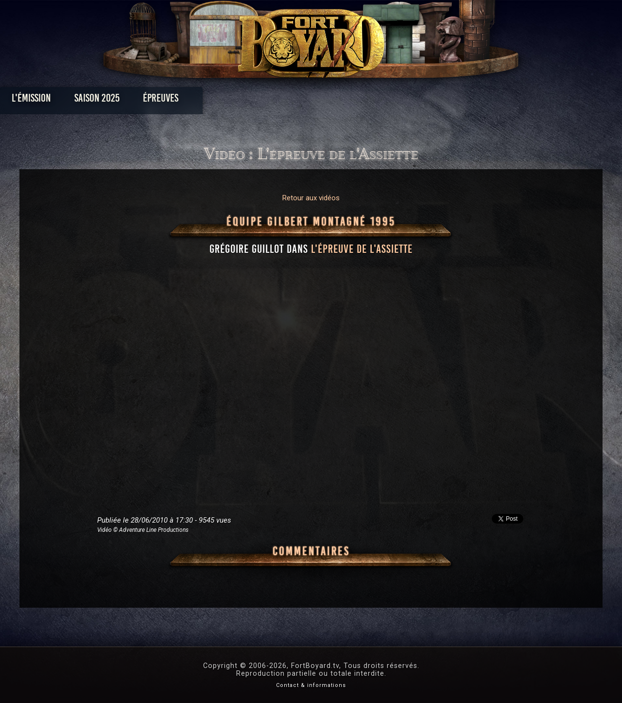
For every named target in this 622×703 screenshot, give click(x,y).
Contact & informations (311, 685)
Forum (430, 100)
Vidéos (326, 100)
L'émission (93, 100)
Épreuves (223, 100)
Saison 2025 (159, 100)
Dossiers (378, 100)
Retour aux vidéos (311, 197)
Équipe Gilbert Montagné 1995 (311, 221)
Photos (277, 100)
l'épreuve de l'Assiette (362, 249)
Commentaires (311, 551)
